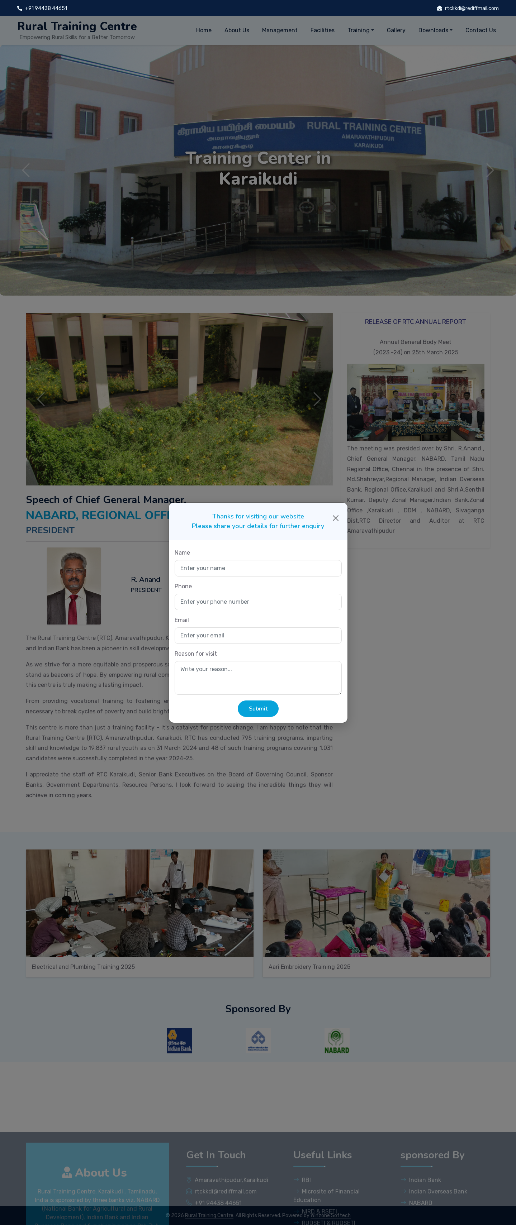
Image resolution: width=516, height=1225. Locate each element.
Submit (258, 709)
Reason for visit (196, 653)
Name (182, 552)
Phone (183, 586)
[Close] (335, 518)
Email (182, 620)
